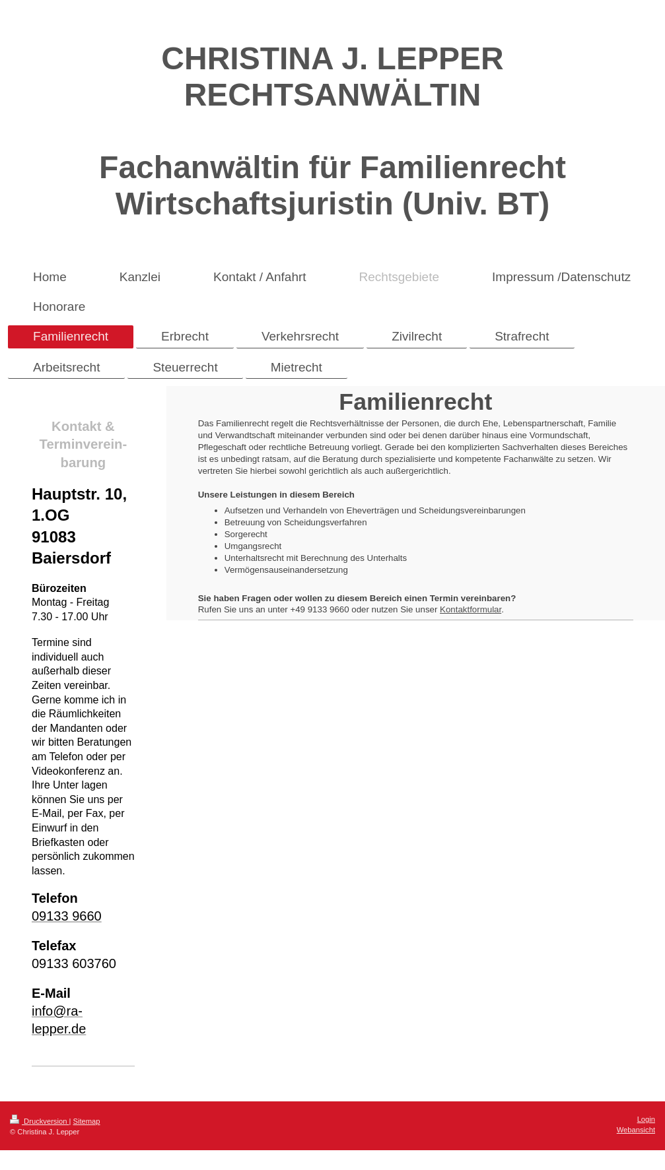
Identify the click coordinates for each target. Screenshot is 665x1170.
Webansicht (636, 1130)
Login (646, 1119)
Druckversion (39, 1121)
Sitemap (86, 1121)
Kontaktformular (470, 609)
